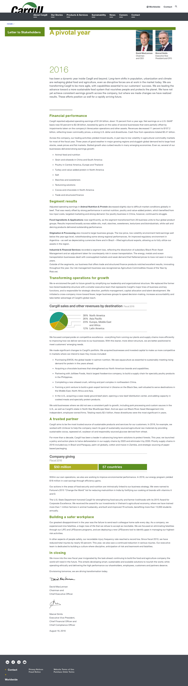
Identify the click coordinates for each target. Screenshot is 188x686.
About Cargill (40, 14)
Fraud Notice (35, 672)
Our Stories (57, 14)
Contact (135, 14)
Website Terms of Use (64, 669)
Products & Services (77, 14)
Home (10, 24)
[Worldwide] (153, 6)
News (113, 14)
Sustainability (99, 14)
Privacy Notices (36, 669)
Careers (123, 14)
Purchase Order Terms (64, 672)
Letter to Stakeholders (24, 32)
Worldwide (11, 679)
